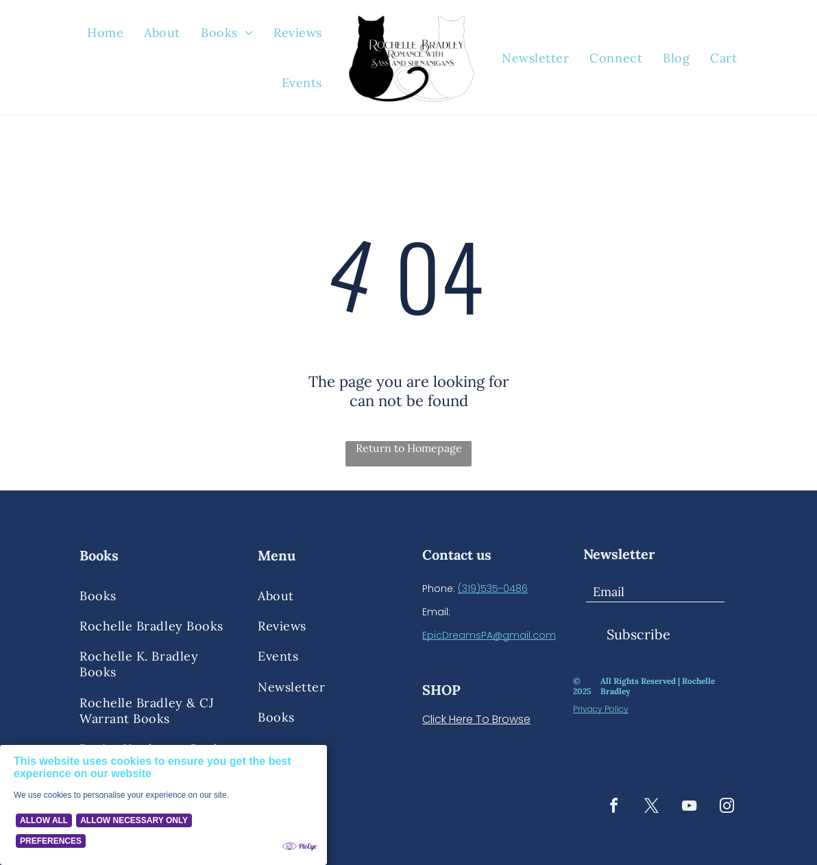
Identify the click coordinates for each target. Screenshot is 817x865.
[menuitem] (105, 33)
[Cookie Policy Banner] (163, 805)
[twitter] (651, 807)
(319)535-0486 (493, 588)
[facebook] (613, 807)
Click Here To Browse (476, 719)
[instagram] (726, 807)
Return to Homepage (409, 448)
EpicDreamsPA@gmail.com (489, 635)
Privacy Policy (601, 709)
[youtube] (689, 807)
